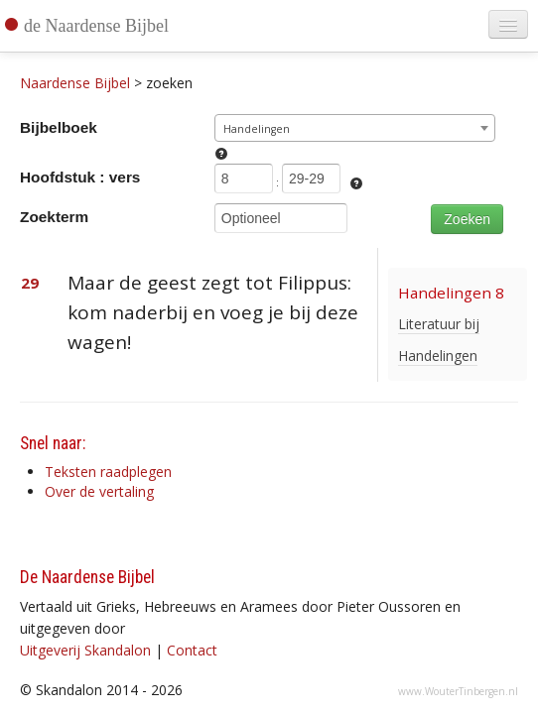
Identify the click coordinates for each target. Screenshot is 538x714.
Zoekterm (54, 216)
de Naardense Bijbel (96, 26)
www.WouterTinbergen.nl (458, 691)
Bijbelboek (58, 127)
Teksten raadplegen (108, 471)
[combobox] (354, 128)
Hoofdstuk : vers (80, 177)
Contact (192, 650)
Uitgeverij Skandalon (85, 650)
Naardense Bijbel (75, 82)
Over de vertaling (99, 491)
